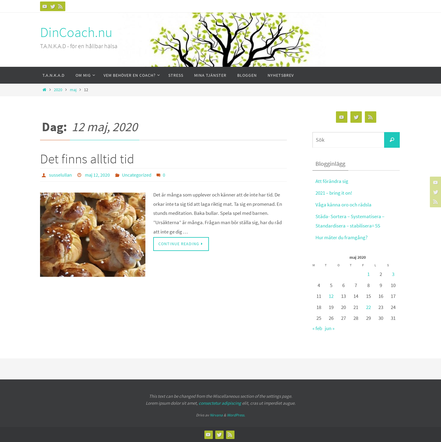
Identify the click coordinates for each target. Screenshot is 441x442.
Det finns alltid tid (87, 158)
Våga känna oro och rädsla (343, 204)
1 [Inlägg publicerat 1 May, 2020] (368, 274)
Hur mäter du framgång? (341, 237)
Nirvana (216, 415)
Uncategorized (136, 175)
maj (73, 89)
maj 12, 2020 (97, 175)
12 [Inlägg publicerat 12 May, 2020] (331, 296)
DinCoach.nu (76, 32)
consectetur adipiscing (220, 403)
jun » (329, 328)
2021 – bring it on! (333, 193)
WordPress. (236, 415)
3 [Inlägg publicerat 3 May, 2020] (393, 274)
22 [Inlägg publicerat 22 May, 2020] (368, 307)
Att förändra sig (331, 181)
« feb (317, 328)
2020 (58, 89)
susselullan (60, 175)
